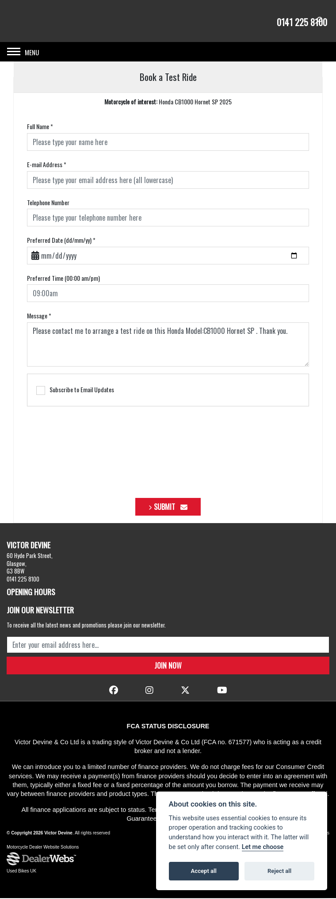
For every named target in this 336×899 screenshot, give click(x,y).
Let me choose (263, 847)
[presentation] (168, 449)
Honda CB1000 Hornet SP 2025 (168, 102)
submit (170, 507)
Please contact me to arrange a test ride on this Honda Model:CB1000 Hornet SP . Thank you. (168, 345)
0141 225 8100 (302, 22)
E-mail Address (46, 165)
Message (39, 316)
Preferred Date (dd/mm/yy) (61, 241)
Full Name (40, 127)
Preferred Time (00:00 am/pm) (63, 278)
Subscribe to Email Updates (75, 391)
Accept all (204, 871)
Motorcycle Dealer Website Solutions (43, 847)
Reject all (279, 871)
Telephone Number (48, 203)
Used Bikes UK (21, 871)
